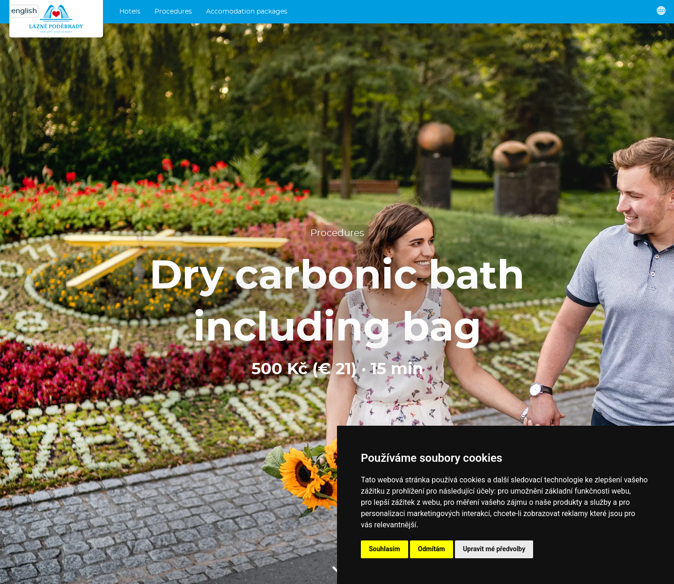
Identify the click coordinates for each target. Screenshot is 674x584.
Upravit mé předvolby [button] (494, 549)
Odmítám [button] (431, 549)
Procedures (173, 11)
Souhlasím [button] (384, 549)
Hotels (129, 11)
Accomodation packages (246, 11)
